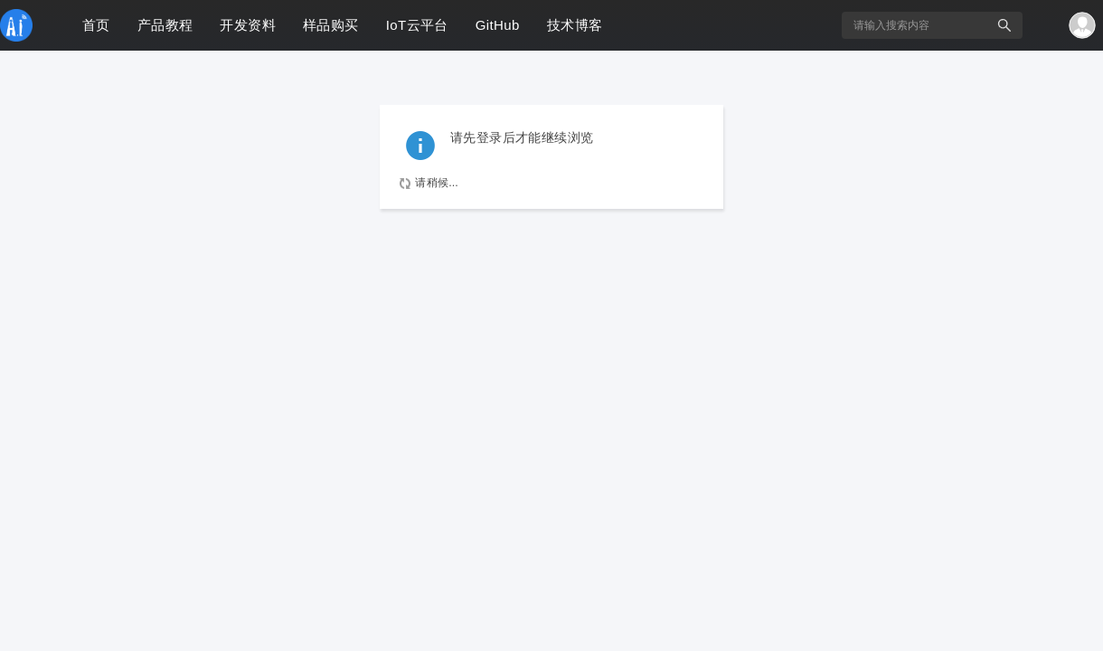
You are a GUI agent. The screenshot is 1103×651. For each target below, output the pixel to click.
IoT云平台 (417, 25)
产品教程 (165, 25)
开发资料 (248, 25)
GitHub (498, 25)
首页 (96, 25)
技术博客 (575, 25)
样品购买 (331, 25)
